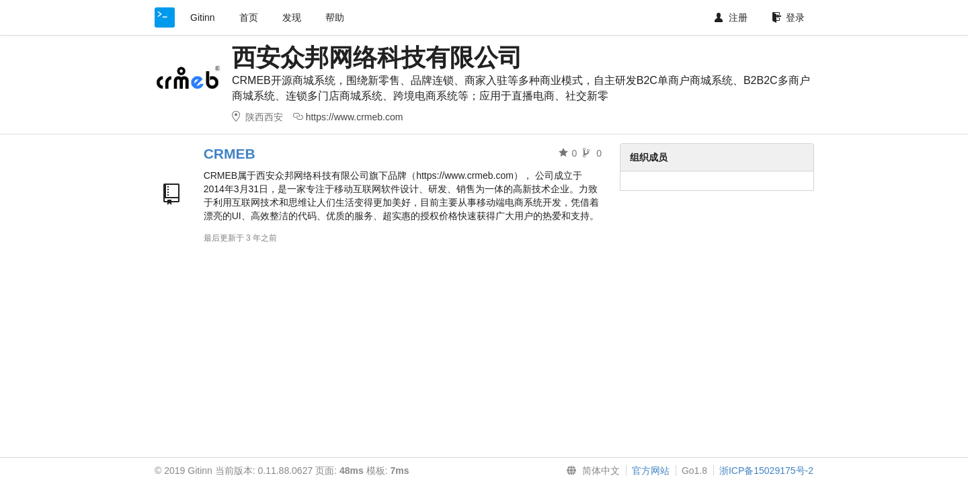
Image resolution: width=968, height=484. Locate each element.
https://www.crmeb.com (354, 117)
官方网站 (651, 470)
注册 (731, 17)
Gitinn (202, 17)
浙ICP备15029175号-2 (766, 470)
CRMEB (229, 153)
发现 (291, 17)
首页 (248, 17)
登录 (788, 17)
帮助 (334, 17)
